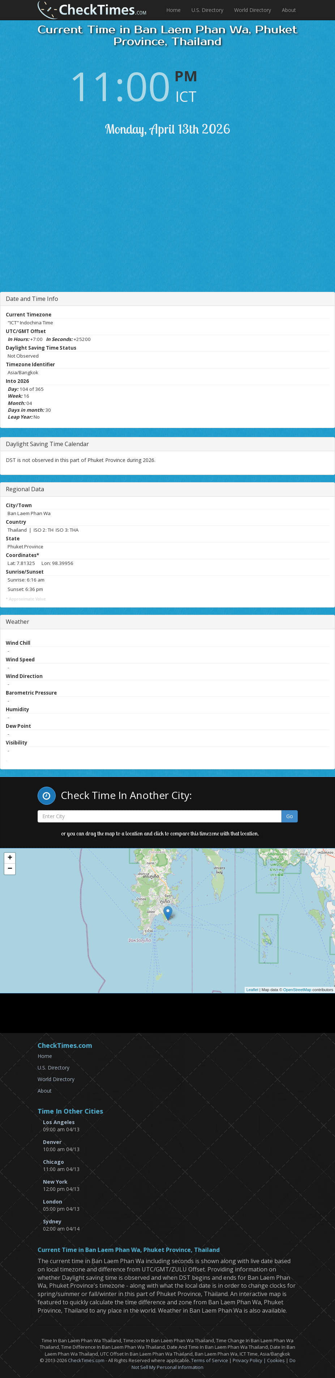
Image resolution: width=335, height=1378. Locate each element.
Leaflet (252, 990)
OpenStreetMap (297, 990)
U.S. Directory (207, 10)
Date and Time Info (32, 299)
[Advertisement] (174, 223)
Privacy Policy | (250, 1360)
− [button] (10, 869)
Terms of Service (209, 1360)
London (52, 1201)
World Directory (252, 10)
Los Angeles (59, 1122)
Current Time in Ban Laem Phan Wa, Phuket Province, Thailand (129, 1250)
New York (55, 1181)
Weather (17, 622)
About (289, 10)
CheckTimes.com (86, 1360)
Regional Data (25, 489)
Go (289, 816)
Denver (52, 1142)
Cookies (276, 1360)
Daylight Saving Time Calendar (47, 444)
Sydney (52, 1221)
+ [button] (10, 858)
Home (173, 10)
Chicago (53, 1161)
